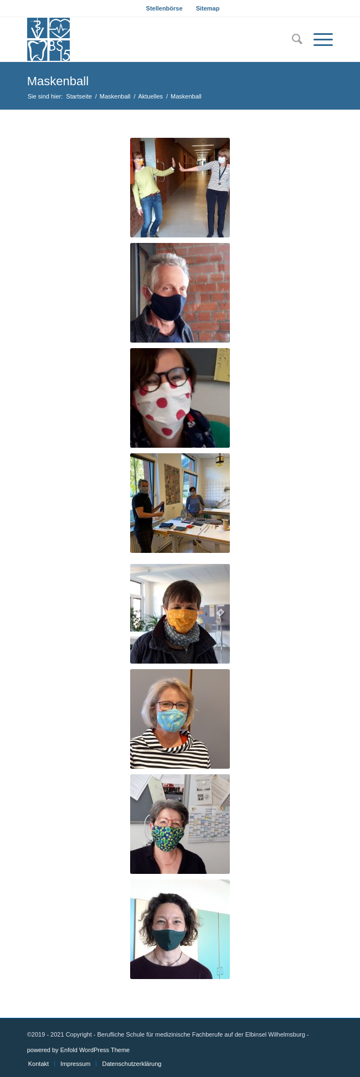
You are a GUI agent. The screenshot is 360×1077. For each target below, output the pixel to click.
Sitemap (208, 8)
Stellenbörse (164, 8)
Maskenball (58, 81)
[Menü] (317, 39)
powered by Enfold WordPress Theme (78, 1050)
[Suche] (291, 39)
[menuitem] (165, 8)
